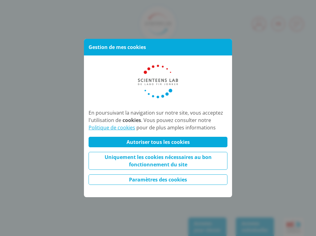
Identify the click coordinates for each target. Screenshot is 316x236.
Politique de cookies (112, 127)
